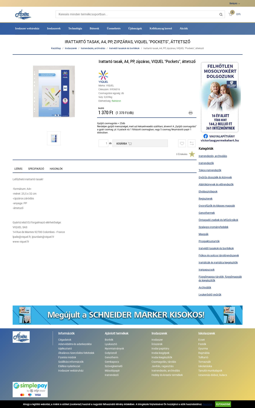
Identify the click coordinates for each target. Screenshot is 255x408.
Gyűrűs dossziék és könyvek (215, 177)
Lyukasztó (111, 344)
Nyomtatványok (114, 348)
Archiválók (205, 287)
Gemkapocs (112, 361)
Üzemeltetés (114, 28)
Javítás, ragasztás (163, 366)
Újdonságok (135, 28)
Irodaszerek (54, 28)
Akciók (184, 28)
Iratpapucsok (207, 269)
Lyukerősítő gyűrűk (210, 294)
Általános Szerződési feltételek (76, 353)
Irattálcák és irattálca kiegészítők (218, 262)
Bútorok (94, 28)
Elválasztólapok (208, 191)
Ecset (201, 339)
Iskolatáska (205, 366)
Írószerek (157, 344)
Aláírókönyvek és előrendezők (216, 184)
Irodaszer (157, 339)
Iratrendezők (206, 163)
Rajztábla (204, 353)
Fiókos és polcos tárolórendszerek (219, 255)
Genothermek (207, 213)
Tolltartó (203, 357)
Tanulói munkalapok (210, 370)
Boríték (109, 339)
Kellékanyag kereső (161, 28)
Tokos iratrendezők (210, 170)
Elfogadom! (223, 404)
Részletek (207, 404)
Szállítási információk (71, 361)
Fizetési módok (67, 357)
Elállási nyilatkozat (69, 366)
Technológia (75, 28)
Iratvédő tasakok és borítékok (124, 48)
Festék (202, 344)
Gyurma (203, 348)
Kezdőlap (56, 48)
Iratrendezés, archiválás (93, 48)
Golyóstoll (111, 353)
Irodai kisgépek (160, 353)
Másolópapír (112, 370)
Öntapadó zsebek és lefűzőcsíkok (218, 220)
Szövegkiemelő (113, 366)
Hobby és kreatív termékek (167, 375)
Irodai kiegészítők (162, 357)
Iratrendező (112, 375)
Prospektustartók (209, 241)
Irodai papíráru (160, 348)
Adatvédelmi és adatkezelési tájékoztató (75, 346)
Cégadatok (64, 339)
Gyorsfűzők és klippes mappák (217, 205)
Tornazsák (204, 361)
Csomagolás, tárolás (164, 361)
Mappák (203, 234)
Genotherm (111, 357)
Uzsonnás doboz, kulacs (212, 375)
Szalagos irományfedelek (213, 227)
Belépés (233, 3)
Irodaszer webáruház (27, 28)
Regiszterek (205, 198)
